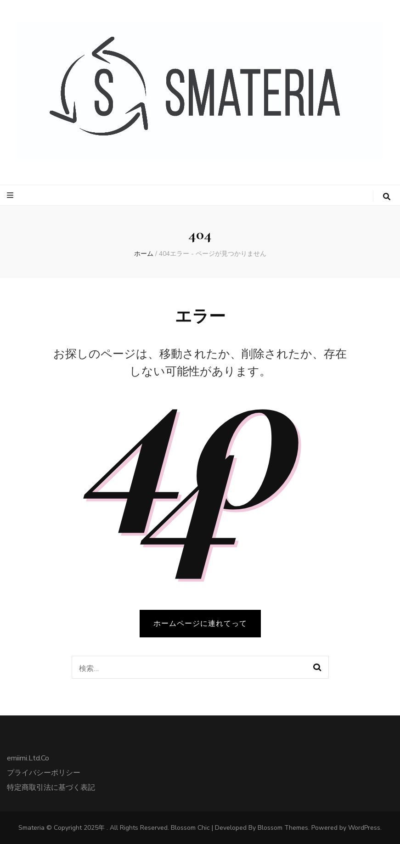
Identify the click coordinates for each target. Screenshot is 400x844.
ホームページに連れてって (200, 624)
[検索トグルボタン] (386, 197)
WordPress (364, 827)
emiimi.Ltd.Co (28, 758)
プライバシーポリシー (43, 773)
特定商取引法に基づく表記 (51, 787)
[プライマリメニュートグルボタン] (11, 195)
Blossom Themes (283, 827)
